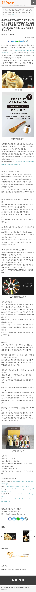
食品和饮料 (8, 570)
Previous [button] (2, 537)
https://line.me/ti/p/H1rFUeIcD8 (18, 486)
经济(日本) (23, 570)
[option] (10, 536)
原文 (13, 14)
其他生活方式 (15, 570)
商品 (6, 566)
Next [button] (34, 537)
